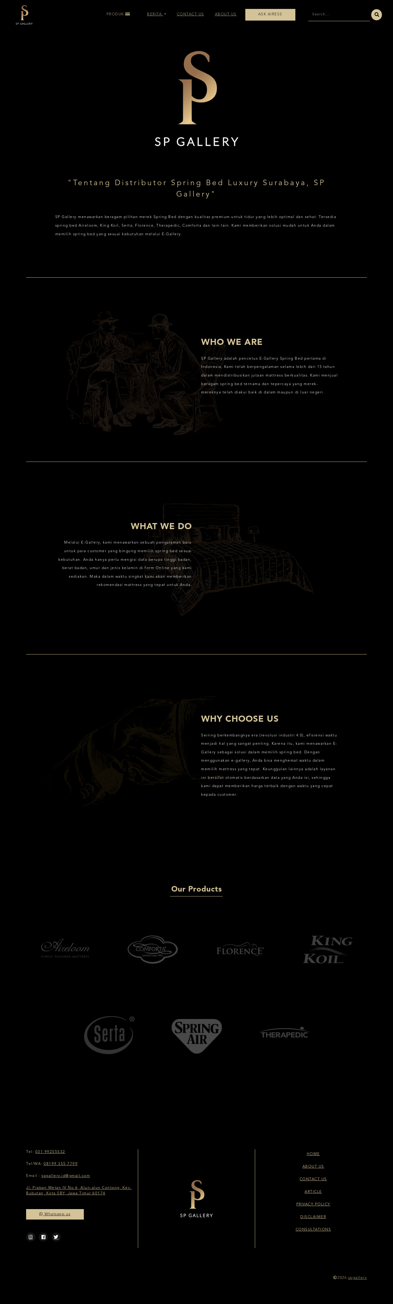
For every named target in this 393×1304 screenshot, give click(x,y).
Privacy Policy (313, 1204)
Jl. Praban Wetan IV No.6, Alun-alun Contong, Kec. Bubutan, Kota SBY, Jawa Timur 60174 (79, 1190)
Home (313, 1154)
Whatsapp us (55, 1214)
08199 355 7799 (61, 1164)
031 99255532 (50, 1152)
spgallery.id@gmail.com (65, 1176)
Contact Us (190, 14)
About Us (226, 14)
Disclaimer (313, 1217)
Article (313, 1192)
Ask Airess (270, 14)
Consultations (313, 1230)
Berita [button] (155, 14)
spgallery (357, 1278)
